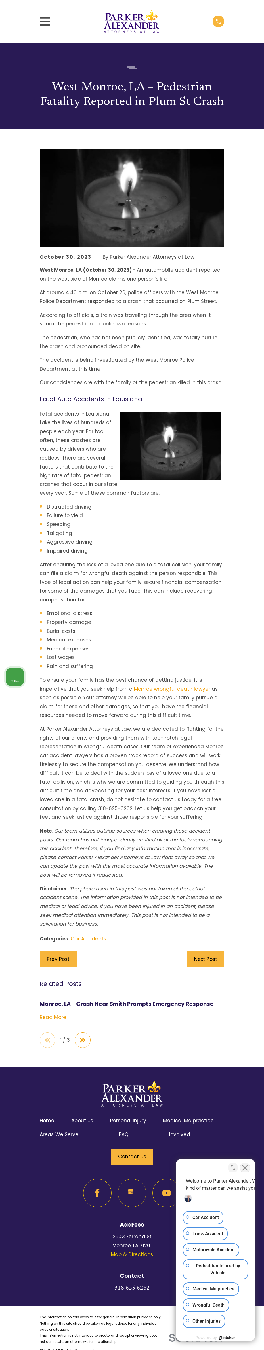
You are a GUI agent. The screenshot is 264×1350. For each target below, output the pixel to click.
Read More (53, 1017)
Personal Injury (128, 1120)
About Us (82, 1120)
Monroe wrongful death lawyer (172, 689)
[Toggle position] (233, 1166)
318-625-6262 (132, 1288)
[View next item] (83, 1040)
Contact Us (132, 1156)
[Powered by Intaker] (215, 1338)
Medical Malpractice (188, 1120)
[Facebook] (97, 1193)
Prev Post (58, 959)
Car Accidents (88, 938)
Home (47, 1120)
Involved (179, 1134)
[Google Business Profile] (132, 1193)
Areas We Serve (59, 1134)
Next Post (205, 959)
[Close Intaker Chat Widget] (245, 1166)
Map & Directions (132, 1254)
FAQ (124, 1134)
